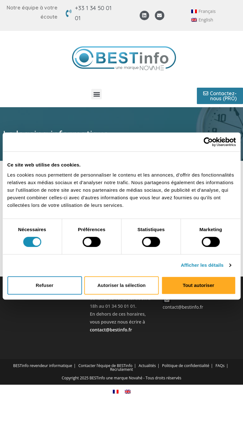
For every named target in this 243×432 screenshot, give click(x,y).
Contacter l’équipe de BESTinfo (105, 365)
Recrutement (121, 369)
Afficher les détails (202, 265)
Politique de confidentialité (185, 365)
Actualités (147, 365)
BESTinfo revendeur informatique (42, 365)
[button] (96, 94)
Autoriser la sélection (121, 285)
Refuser (44, 285)
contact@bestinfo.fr (111, 330)
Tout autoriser (198, 285)
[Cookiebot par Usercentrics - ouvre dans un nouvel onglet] (208, 142)
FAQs (220, 365)
